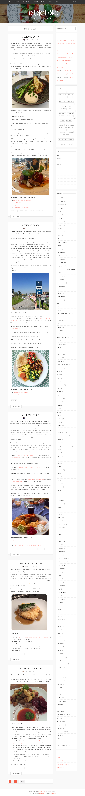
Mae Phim (61, 681)
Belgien (60, 507)
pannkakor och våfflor (63, 364)
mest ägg (60, 361)
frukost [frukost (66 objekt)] (63, 108)
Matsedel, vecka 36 (30, 668)
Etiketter (59, 158)
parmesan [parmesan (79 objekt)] (63, 123)
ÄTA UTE (59, 198)
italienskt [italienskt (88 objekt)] (62, 115)
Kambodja (60, 619)
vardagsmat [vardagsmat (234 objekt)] (62, 139)
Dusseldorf (61, 691)
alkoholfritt (60, 398)
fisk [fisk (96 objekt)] (69, 106)
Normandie (62, 592)
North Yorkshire (63, 558)
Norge (59, 636)
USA (59, 694)
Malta (59, 630)
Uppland (60, 289)
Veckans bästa (30, 37)
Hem (9, 2)
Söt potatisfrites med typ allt (21, 541)
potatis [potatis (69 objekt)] (61, 125)
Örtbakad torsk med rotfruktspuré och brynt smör (33, 637)
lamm (59, 422)
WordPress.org (60, 767)
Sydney (61, 500)
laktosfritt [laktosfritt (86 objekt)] (66, 118)
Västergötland (61, 296)
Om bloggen (16, 2)
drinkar (59, 405)
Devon (60, 534)
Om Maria (60, 183)
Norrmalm (61, 276)
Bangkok (61, 674)
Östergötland (61, 201)
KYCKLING (59, 466)
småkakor (60, 320)
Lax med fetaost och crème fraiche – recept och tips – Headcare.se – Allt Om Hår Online (66, 44)
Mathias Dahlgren (23, 210)
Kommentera (15, 216)
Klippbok (50, 2)
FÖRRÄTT (59, 330)
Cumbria (61, 531)
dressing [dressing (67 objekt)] (62, 101)
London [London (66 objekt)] (68, 120)
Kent (60, 544)
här (21, 732)
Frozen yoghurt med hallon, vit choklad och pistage (27, 545)
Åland (59, 490)
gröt (59, 347)
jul (58, 381)
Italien (59, 613)
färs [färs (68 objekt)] (69, 108)
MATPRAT (59, 470)
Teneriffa (61, 667)
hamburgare (61, 442)
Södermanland (61, 242)
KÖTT (58, 412)
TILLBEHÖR (59, 721)
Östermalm (62, 255)
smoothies (60, 368)
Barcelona (61, 653)
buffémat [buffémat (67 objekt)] (63, 96)
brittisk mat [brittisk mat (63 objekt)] (62, 94)
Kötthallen (14, 210)
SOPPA (58, 718)
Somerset (61, 568)
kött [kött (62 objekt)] (59, 118)
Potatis (59, 456)
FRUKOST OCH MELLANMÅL (64, 337)
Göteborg (60, 221)
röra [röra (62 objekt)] (70, 130)
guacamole (31, 479)
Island (59, 609)
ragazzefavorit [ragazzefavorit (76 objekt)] (69, 127)
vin (58, 408)
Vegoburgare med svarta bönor (27, 455)
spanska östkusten (63, 664)
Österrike (60, 487)
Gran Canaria (62, 657)
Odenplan (61, 279)
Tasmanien (61, 504)
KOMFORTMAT (60, 432)
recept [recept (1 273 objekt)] (63, 130)
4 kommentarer (16, 773)
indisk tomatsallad (15, 329)
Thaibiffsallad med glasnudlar (21, 207)
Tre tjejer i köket (43, 12)
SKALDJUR (59, 711)
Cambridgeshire (63, 524)
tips (26, 654)
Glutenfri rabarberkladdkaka (20, 397)
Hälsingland (61, 232)
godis (59, 317)
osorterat (59, 477)
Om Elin (59, 177)
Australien (60, 493)
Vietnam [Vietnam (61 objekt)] (62, 144)
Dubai (59, 514)
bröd (59, 310)
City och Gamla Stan (64, 262)
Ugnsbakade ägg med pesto (21, 392)
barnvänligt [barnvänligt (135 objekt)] (70, 92)
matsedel (32, 210)
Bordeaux (61, 585)
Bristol (60, 521)
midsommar (61, 385)
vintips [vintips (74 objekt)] (69, 144)
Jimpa (58, 70)
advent (59, 378)
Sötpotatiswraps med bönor (21, 205)
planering (20, 654)
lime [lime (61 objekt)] (62, 120)
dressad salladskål (40, 741)
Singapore (60, 643)
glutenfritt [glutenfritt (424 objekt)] (61, 111)
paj (58, 449)
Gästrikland (61, 225)
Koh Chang (61, 677)
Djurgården (62, 266)
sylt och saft (61, 742)
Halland (60, 235)
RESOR (42, 2)
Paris (60, 596)
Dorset (60, 538)
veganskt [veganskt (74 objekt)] (71, 139)
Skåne (59, 245)
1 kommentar (15, 659)
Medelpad (60, 238)
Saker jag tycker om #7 (67, 74)
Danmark (60, 510)
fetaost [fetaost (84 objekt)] (63, 106)
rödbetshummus (15, 458)
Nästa (22, 781)
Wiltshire (61, 575)
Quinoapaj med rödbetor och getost (29, 467)
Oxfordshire (62, 565)
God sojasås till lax (66, 70)
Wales (59, 708)
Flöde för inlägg (61, 761)
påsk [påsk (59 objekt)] (60, 127)
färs (59, 415)
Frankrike (60, 582)
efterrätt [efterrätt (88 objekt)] (70, 101)
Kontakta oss (26, 2)
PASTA (58, 480)
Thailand (60, 670)
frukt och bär (61, 344)
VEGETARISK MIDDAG (62, 745)
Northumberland (63, 562)
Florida (60, 697)
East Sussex (62, 541)
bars (59, 340)
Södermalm (62, 283)
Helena (26, 566)
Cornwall (61, 527)
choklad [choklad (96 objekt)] (63, 99)
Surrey (60, 572)
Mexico (59, 633)
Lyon (60, 589)
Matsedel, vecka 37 (30, 563)
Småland (60, 249)
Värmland (60, 293)
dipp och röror (61, 725)
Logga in (59, 757)
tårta (59, 323)
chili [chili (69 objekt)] (70, 96)
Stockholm (60, 252)
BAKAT (58, 303)
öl (58, 395)
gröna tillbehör (61, 731)
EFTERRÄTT (59, 327)
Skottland (60, 647)
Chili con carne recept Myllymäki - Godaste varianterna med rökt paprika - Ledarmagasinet (65, 57)
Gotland (60, 228)
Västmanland (61, 300)
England (60, 517)
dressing (60, 728)
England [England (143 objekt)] (61, 104)
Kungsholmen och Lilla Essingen (67, 269)
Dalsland (60, 218)
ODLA (58, 473)
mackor (60, 358)
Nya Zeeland (61, 640)
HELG (58, 375)
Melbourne (61, 497)
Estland (59, 579)
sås (58, 738)
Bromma (61, 259)
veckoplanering (40, 210)
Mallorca (61, 660)
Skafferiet (35, 2)
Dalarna (60, 215)
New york (61, 701)
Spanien (60, 650)
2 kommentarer (16, 406)
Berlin (60, 687)
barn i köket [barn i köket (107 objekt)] (61, 92)
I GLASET (59, 392)
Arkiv (56, 2)
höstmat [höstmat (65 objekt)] (70, 113)
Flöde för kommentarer (63, 764)
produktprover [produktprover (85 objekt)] (69, 125)
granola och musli (62, 351)
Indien (59, 602)
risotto (59, 459)
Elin (26, 39)
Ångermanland (61, 204)
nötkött (60, 425)
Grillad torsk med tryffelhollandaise (22, 200)
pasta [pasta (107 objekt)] (70, 123)
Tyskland (60, 684)
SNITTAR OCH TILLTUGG (63, 715)
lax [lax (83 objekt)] (73, 118)
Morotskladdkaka (18, 203)
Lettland (60, 623)
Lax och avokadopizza (19, 543)
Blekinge (60, 208)
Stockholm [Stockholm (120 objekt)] (66, 134)
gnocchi (60, 439)
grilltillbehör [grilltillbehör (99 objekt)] (71, 111)
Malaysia (60, 626)
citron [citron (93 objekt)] (70, 99)
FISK (58, 334)
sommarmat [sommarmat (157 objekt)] (62, 132)
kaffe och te (61, 354)
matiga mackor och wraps (64, 446)
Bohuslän (60, 211)
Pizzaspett (16, 395)
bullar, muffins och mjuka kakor (66, 313)
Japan (59, 616)
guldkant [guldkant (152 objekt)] (62, 113)
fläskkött (60, 419)
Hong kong (60, 599)
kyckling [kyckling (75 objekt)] (70, 115)
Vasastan (61, 286)
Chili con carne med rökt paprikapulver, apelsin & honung (65, 64)
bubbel (59, 402)
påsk (59, 388)
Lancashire (61, 548)
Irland (59, 606)
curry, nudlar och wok (63, 436)
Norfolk (61, 555)
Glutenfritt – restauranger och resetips (64, 163)
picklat (59, 735)
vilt (58, 429)
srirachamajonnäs (17, 481)
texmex (60, 463)
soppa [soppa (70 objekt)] (71, 132)
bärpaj (59, 306)
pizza (59, 453)
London (61, 551)
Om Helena (60, 180)
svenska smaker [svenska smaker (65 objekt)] (66, 137)
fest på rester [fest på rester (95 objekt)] (70, 104)
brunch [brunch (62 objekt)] (70, 94)
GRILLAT (59, 371)
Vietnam (60, 704)
